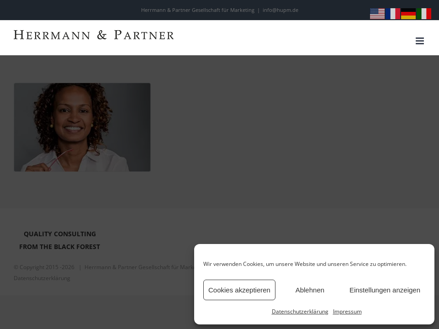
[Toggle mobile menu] (420, 41)
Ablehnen (310, 290)
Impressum (347, 311)
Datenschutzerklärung (300, 311)
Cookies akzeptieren (239, 290)
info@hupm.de (280, 9)
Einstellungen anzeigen (384, 290)
